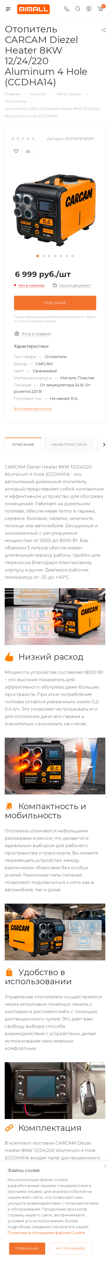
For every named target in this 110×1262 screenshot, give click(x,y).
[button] (37, 256)
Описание (23, 445)
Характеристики (69, 445)
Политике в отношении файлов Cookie (46, 1232)
